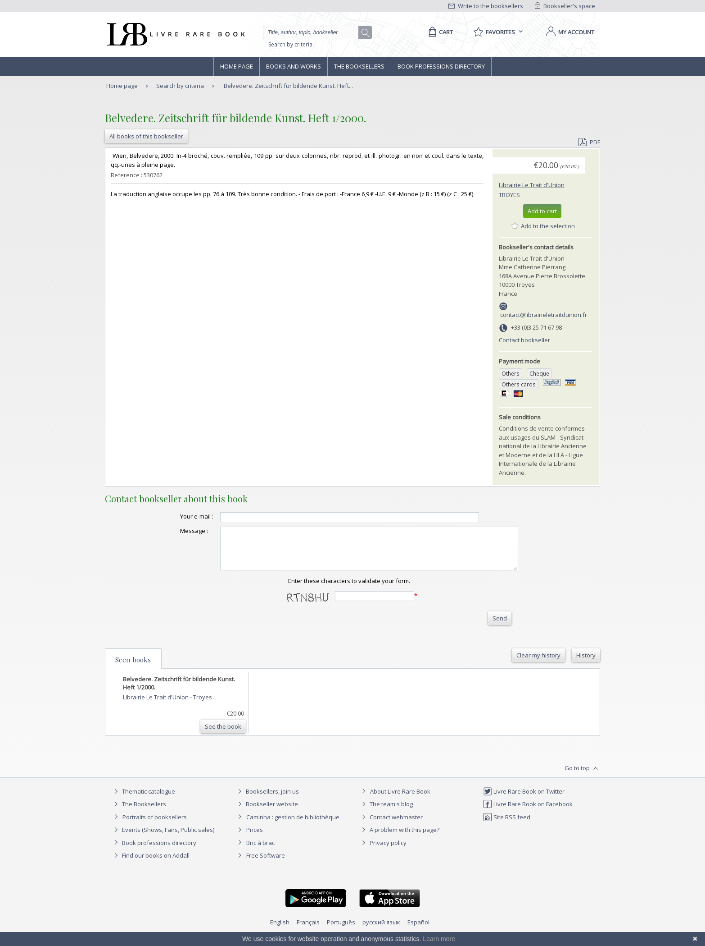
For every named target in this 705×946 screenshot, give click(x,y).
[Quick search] (314, 32)
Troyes (509, 195)
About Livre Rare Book (400, 799)
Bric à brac (260, 851)
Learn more (439, 938)
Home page (236, 66)
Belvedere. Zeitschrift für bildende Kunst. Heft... (288, 86)
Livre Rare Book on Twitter (524, 799)
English (279, 930)
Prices (254, 838)
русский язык (381, 930)
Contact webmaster (391, 825)
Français (308, 930)
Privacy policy (383, 850)
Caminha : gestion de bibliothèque (292, 825)
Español (418, 930)
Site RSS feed (506, 825)
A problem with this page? (399, 837)
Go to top (582, 776)
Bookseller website (266, 812)
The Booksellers (359, 66)
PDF (589, 142)
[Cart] (439, 32)
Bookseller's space (565, 6)
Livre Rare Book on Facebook (528, 812)
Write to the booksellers (485, 6)
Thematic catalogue (143, 799)
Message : (176, 531)
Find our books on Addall (151, 863)
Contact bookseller (524, 340)
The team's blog (386, 812)
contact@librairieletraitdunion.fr (543, 315)
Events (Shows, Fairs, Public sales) (163, 837)
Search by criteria (290, 44)
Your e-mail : (178, 516)
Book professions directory (441, 66)
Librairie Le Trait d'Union (532, 185)
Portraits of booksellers (154, 825)
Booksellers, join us (267, 799)
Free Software (265, 863)
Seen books (133, 667)
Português (341, 930)
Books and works (293, 66)
